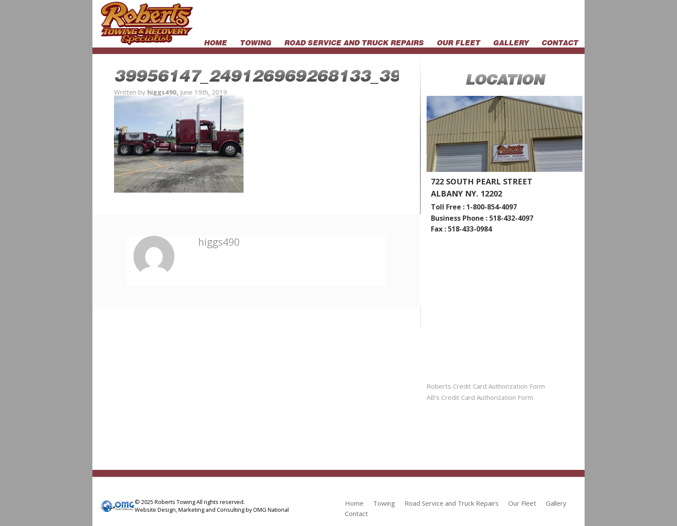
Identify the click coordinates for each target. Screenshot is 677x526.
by (248, 509)
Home (215, 42)
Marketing (191, 509)
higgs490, (163, 92)
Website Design (155, 509)
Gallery (510, 42)
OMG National (271, 509)
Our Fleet (458, 42)
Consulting (230, 509)
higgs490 (219, 242)
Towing (255, 42)
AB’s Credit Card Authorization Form (480, 397)
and (210, 509)
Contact (559, 42)
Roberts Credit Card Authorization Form (486, 386)
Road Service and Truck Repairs (354, 42)
